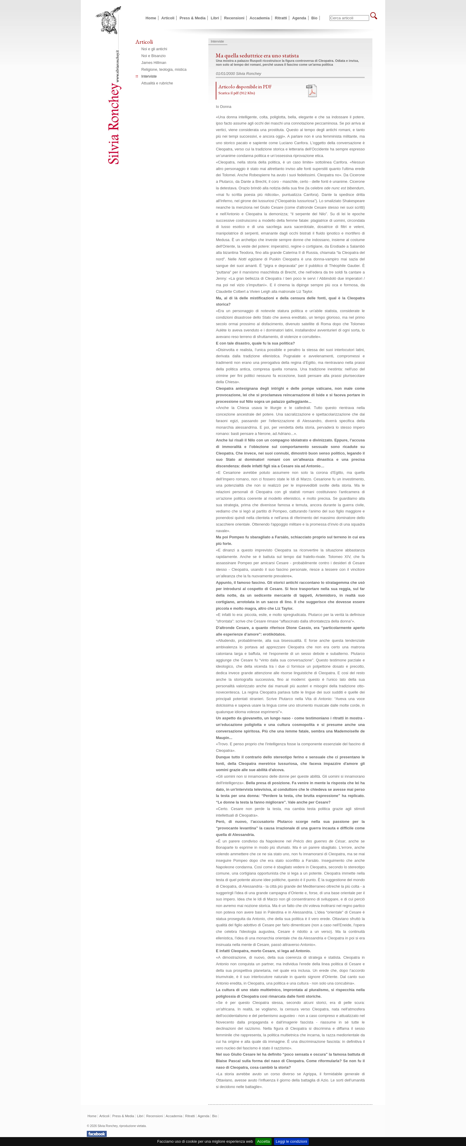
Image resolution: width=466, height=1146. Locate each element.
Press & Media (193, 18)
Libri (215, 18)
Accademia (260, 18)
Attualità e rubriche (157, 83)
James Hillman (153, 62)
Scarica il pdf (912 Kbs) (236, 93)
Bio (314, 18)
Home (151, 18)
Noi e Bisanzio (153, 56)
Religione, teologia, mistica (164, 69)
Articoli (167, 18)
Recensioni (234, 18)
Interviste (149, 76)
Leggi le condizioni (291, 1141)
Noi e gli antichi (154, 49)
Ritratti (281, 18)
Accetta (263, 1141)
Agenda (299, 18)
